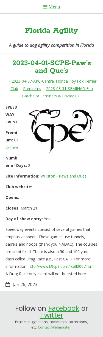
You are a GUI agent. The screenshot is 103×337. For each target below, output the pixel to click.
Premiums (32, 88)
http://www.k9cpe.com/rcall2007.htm (61, 266)
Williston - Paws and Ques (63, 176)
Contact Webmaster (54, 327)
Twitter (51, 315)
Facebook (63, 308)
